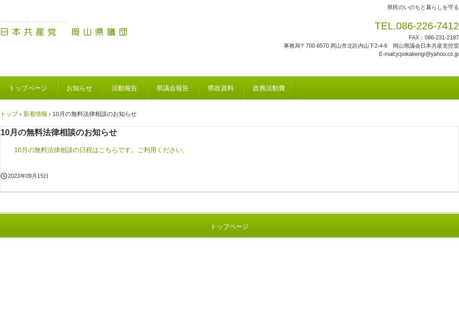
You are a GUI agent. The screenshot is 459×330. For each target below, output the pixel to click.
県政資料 (221, 88)
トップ (9, 113)
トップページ (229, 226)
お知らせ (79, 88)
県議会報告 (173, 88)
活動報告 (124, 88)
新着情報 (35, 113)
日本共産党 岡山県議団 (64, 28)
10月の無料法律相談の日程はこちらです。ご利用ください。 (101, 150)
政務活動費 (269, 88)
